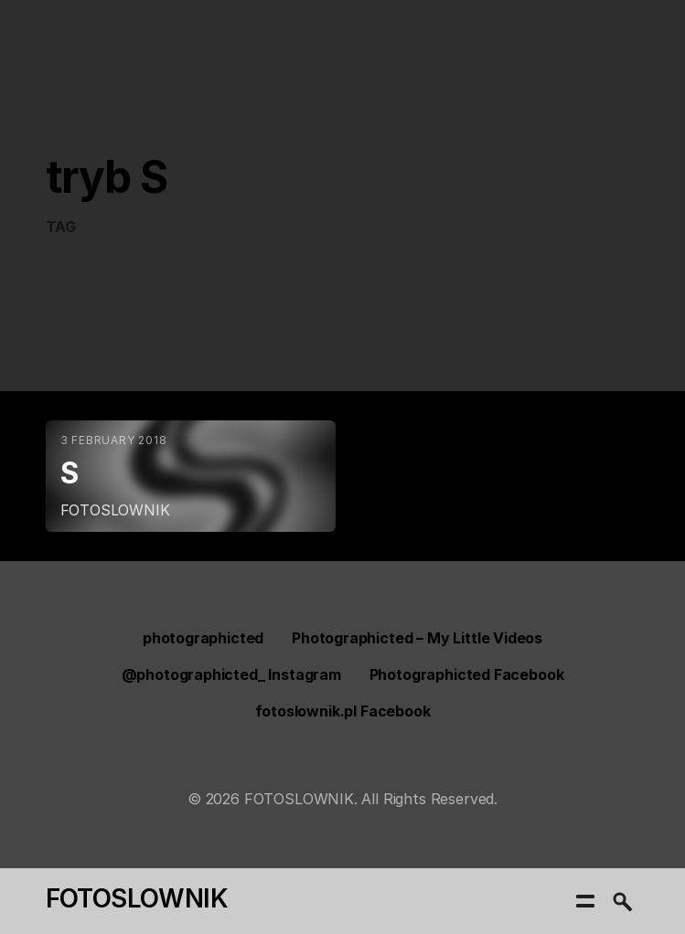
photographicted (203, 638)
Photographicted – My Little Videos (417, 638)
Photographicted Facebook (466, 674)
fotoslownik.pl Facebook (343, 711)
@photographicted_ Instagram (231, 674)
